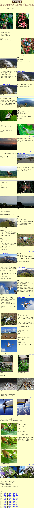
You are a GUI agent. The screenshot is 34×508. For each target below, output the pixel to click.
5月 (8, 493)
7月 (10, 493)
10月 (14, 493)
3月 (5, 493)
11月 (16, 493)
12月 (17, 493)
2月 (4, 493)
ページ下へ (33, 69)
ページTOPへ (30, 69)
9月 (13, 493)
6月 (9, 493)
